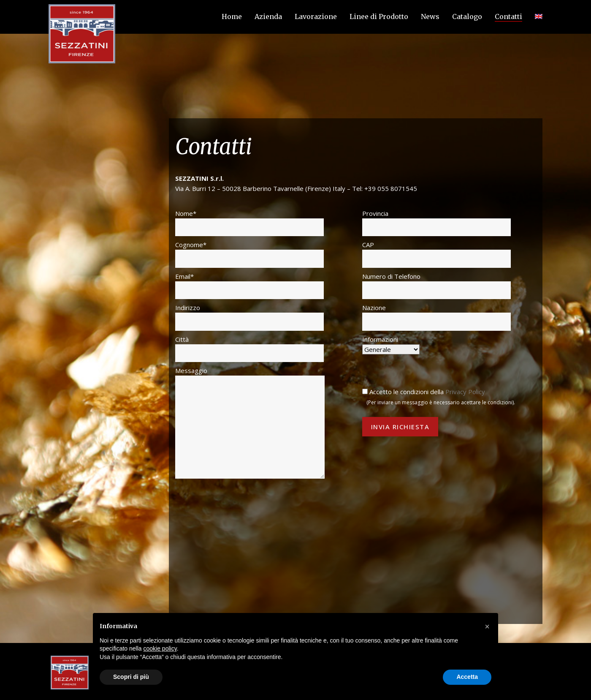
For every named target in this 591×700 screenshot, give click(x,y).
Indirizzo (249, 316)
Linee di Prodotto (379, 16)
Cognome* (249, 253)
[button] (487, 626)
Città (249, 348)
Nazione (436, 316)
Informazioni (391, 344)
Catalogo (467, 16)
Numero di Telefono (436, 285)
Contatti (508, 16)
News (430, 16)
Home (232, 16)
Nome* (249, 222)
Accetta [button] (467, 676)
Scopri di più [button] (131, 676)
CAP (436, 253)
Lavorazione (316, 16)
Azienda (268, 16)
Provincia (436, 222)
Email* (249, 285)
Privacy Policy (465, 391)
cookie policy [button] (160, 648)
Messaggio (250, 422)
